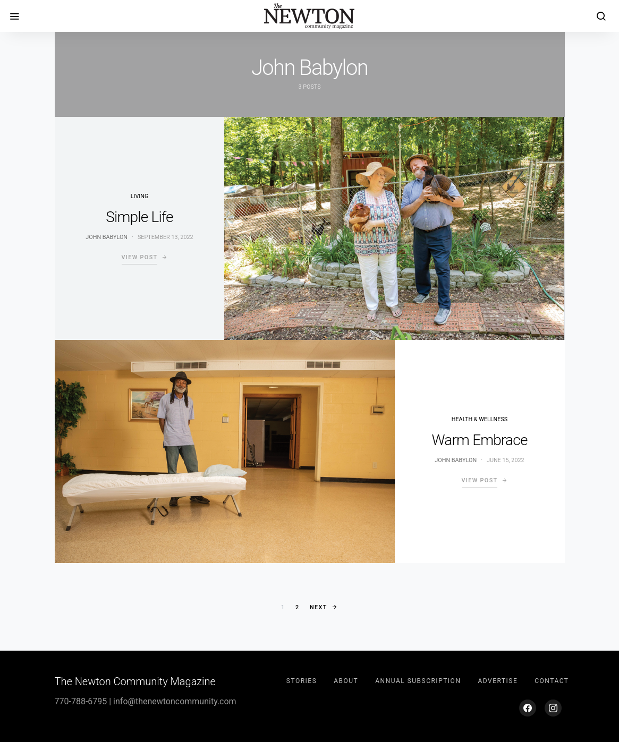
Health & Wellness (479, 419)
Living (140, 196)
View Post (140, 257)
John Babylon (107, 237)
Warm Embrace (479, 440)
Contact (552, 681)
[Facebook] (527, 708)
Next (318, 607)
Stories (301, 681)
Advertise (498, 681)
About (346, 681)
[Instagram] (553, 708)
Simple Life (139, 217)
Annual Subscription (418, 681)
